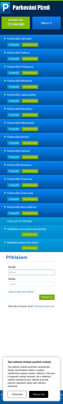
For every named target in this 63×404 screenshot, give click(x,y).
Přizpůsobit (17, 394)
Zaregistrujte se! (44, 306)
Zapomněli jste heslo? (21, 291)
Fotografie (14, 44)
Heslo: (12, 278)
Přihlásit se (47, 297)
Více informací (30, 44)
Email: (12, 267)
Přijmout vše (39, 394)
